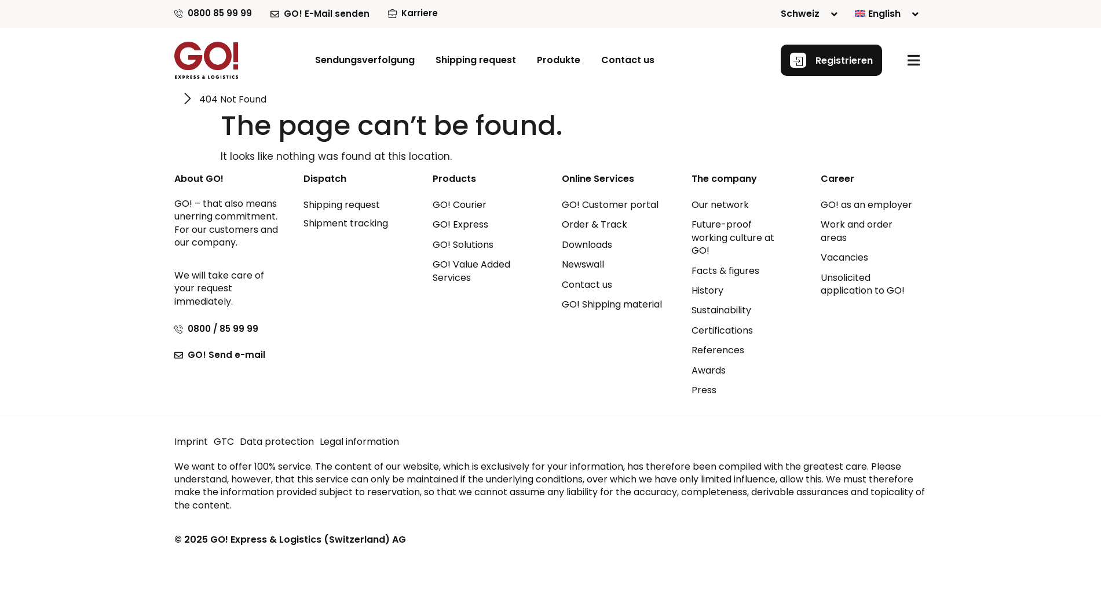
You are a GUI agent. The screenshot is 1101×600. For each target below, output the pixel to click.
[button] (558, 60)
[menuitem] (886, 13)
